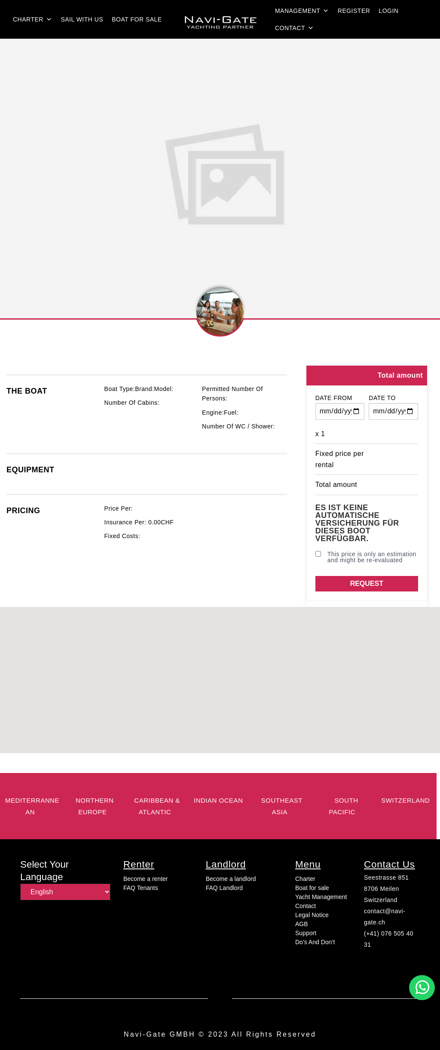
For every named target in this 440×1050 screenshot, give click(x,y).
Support (305, 933)
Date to (382, 398)
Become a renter (145, 878)
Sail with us (82, 19)
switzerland (405, 800)
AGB (301, 924)
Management (302, 10)
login (388, 10)
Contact (294, 28)
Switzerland (380, 899)
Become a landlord (231, 878)
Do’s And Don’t (315, 942)
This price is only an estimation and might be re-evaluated (365, 557)
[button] (422, 987)
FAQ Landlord (224, 887)
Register (354, 10)
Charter (32, 19)
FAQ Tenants (140, 887)
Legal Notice (312, 914)
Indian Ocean (218, 800)
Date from (333, 398)
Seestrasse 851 (386, 877)
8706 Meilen (381, 888)
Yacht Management (321, 896)
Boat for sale (137, 19)
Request (366, 583)
